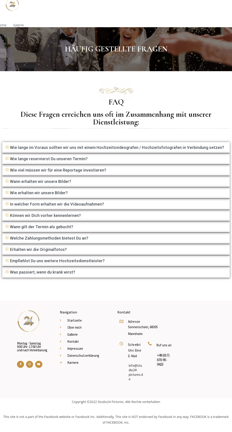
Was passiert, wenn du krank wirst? (42, 272)
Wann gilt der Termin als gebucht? (41, 226)
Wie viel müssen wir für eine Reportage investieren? (58, 170)
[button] (116, 147)
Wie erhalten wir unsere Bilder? (39, 192)
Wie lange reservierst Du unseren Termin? (49, 158)
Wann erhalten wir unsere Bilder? (40, 181)
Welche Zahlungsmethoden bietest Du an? (49, 238)
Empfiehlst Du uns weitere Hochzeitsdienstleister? (57, 260)
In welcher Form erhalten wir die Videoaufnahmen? (57, 204)
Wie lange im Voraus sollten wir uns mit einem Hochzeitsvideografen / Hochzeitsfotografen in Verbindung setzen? (117, 147)
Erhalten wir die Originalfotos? (38, 249)
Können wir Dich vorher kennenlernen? (45, 215)
